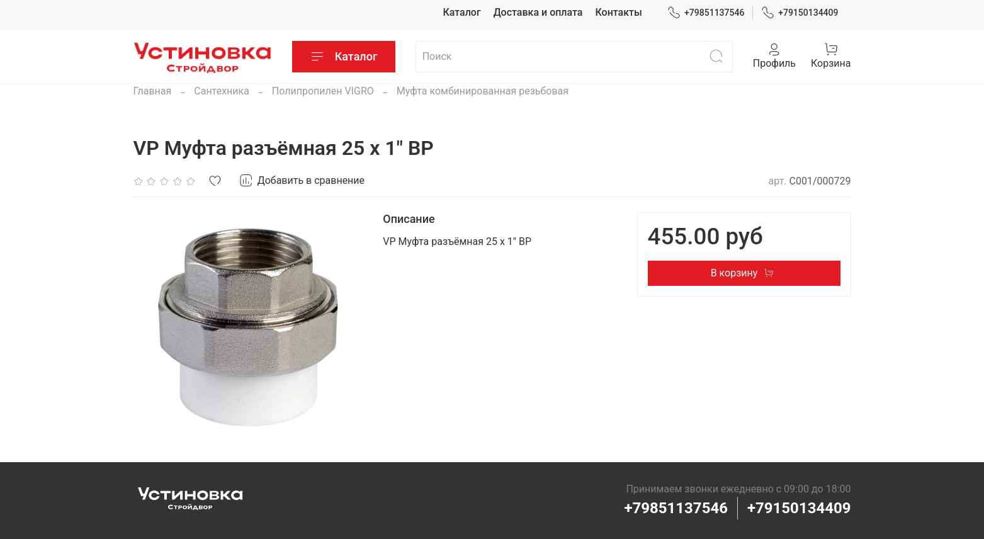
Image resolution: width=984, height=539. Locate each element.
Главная (152, 91)
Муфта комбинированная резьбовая (482, 91)
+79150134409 (800, 13)
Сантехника (221, 91)
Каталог (461, 12)
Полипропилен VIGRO (323, 91)
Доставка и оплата (538, 12)
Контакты (618, 12)
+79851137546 (706, 13)
